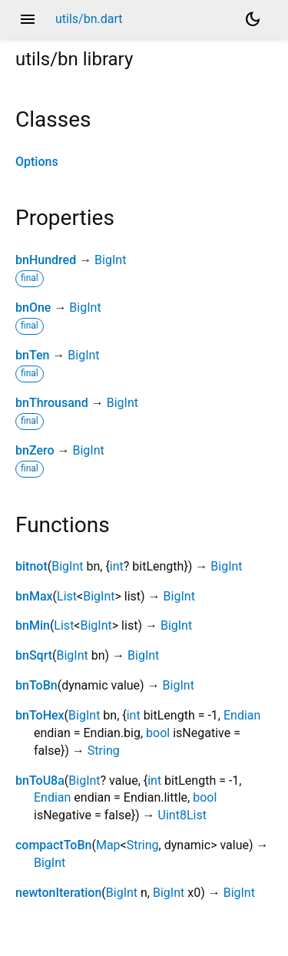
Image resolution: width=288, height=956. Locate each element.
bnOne (33, 307)
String (104, 750)
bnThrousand (51, 402)
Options (36, 161)
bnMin (32, 625)
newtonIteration (58, 892)
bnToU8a (40, 780)
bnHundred (45, 260)
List (67, 596)
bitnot (31, 566)
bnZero (35, 450)
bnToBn (36, 685)
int (117, 566)
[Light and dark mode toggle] (252, 19)
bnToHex (40, 715)
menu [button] (27, 19)
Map (108, 845)
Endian (241, 715)
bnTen (32, 355)
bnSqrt (33, 655)
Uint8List (182, 815)
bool (158, 733)
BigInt (110, 260)
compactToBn (53, 845)
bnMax (34, 596)
